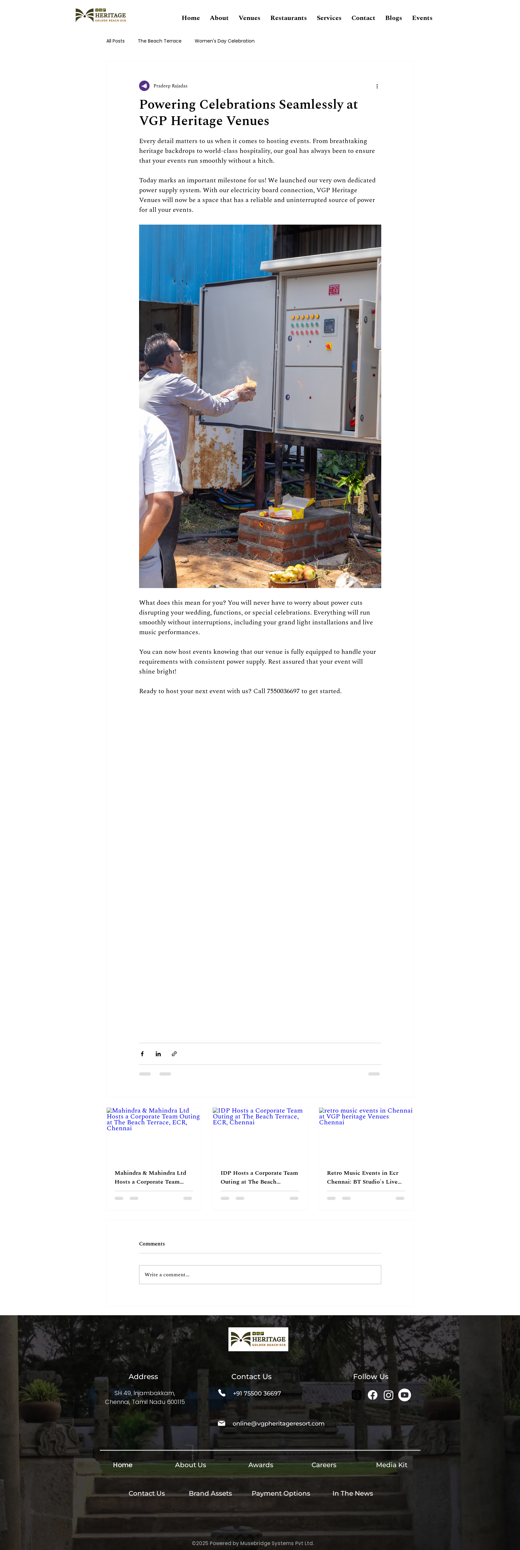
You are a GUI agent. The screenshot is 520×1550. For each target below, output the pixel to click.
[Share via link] (174, 1054)
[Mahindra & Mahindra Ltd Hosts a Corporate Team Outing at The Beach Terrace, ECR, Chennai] (154, 1134)
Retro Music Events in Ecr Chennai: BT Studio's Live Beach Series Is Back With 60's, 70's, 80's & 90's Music (365, 1177)
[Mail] (221, 1423)
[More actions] (377, 86)
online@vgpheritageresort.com (279, 1423)
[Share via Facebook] (142, 1054)
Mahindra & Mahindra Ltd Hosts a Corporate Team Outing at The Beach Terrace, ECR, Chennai (150, 1177)
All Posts (115, 41)
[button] (219, 18)
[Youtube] (404, 1395)
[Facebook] (372, 1395)
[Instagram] (388, 1395)
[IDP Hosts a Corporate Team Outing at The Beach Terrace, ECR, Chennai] (260, 1134)
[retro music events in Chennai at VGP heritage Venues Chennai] (366, 1134)
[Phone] (222, 1393)
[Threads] (356, 1395)
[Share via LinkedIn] (158, 1054)
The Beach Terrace (160, 41)
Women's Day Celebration (225, 41)
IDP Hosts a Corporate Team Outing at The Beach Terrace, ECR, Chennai (259, 1177)
